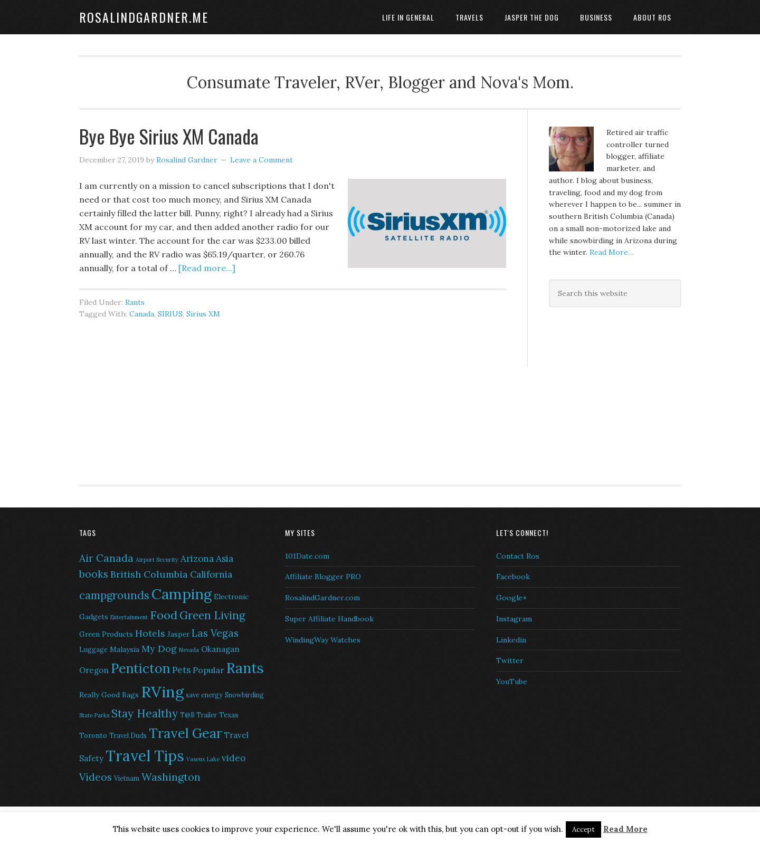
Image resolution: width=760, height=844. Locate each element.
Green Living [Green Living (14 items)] (212, 615)
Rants (135, 302)
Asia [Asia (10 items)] (224, 558)
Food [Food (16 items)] (163, 615)
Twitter (510, 660)
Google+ (511, 597)
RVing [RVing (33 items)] (162, 692)
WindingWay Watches (322, 640)
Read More (625, 829)
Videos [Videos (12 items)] (95, 777)
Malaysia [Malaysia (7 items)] (124, 649)
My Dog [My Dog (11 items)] (159, 648)
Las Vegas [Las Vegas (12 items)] (215, 633)
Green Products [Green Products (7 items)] (106, 634)
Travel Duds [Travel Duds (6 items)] (128, 736)
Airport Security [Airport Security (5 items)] (157, 559)
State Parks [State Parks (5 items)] (94, 715)
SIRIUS (170, 314)
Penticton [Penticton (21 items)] (140, 668)
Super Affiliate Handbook (329, 619)
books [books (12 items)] (93, 574)
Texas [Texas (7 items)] (229, 715)
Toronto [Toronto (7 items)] (93, 735)
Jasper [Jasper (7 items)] (178, 634)
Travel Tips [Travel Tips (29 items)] (145, 755)
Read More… (612, 252)
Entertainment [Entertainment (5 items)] (129, 617)
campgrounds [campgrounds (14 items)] (114, 595)
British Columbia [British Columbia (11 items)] (149, 574)
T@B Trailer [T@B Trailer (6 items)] (198, 715)
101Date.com (307, 556)
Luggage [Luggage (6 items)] (93, 650)
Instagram (514, 619)
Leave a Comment (261, 160)
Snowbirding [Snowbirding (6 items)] (244, 695)
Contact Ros (517, 556)
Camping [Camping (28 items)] (181, 593)
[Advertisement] (615, 394)
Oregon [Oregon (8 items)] (94, 670)
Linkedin (511, 640)
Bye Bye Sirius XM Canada (169, 136)
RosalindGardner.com (322, 597)
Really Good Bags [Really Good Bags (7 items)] (109, 694)
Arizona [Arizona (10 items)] (197, 558)
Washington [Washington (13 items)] (171, 776)
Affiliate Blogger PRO (323, 576)
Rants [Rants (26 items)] (245, 668)
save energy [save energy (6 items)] (204, 695)
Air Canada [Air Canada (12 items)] (106, 558)
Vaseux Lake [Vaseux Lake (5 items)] (203, 759)
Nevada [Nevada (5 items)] (189, 650)
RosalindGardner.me (143, 16)
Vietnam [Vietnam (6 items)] (126, 778)
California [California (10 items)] (211, 574)
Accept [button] (583, 829)
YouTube (511, 681)
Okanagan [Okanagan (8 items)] (220, 649)
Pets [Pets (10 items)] (181, 670)
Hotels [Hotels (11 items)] (150, 633)
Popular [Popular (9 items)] (208, 670)
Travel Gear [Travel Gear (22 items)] (185, 733)
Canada (141, 314)
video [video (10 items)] (233, 758)
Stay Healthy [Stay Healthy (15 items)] (144, 713)
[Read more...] (206, 268)
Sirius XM (203, 314)
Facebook (513, 576)
